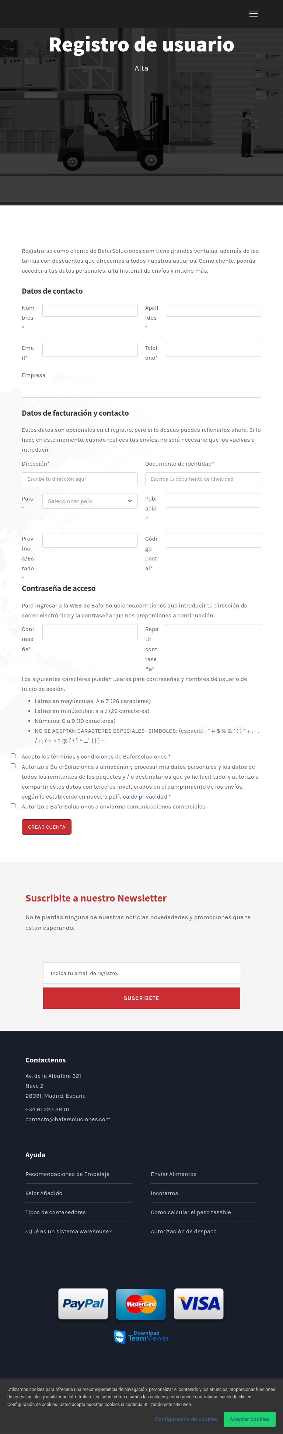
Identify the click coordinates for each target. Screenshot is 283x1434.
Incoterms (164, 1193)
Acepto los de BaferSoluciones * (96, 756)
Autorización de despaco (184, 1231)
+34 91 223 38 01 (47, 1109)
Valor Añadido (43, 1193)
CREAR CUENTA (46, 827)
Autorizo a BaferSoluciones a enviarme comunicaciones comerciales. (114, 806)
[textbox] (90, 501)
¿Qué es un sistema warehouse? (68, 1231)
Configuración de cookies (186, 1421)
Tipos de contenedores (55, 1212)
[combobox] (90, 501)
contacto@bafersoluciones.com (68, 1119)
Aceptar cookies (250, 1421)
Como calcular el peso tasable (191, 1212)
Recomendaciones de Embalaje (67, 1173)
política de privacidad (138, 796)
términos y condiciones (83, 756)
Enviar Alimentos (173, 1173)
